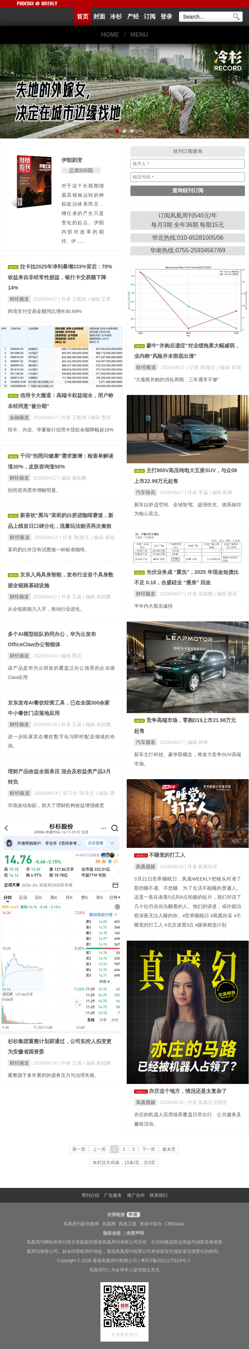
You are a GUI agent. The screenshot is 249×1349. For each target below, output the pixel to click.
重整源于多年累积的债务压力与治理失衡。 (53, 1075)
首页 (83, 16)
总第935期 (81, 170)
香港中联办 (151, 1223)
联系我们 (158, 1195)
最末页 (169, 1149)
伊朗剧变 (72, 160)
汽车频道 (145, 742)
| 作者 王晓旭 (73, 299)
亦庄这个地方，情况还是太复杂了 (188, 1091)
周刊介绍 (90, 1195)
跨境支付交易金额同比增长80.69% (45, 311)
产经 (133, 16)
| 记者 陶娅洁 (201, 367)
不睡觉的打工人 (167, 855)
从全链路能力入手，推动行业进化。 (46, 609)
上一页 (99, 1149)
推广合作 (136, 1195)
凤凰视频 (145, 866)
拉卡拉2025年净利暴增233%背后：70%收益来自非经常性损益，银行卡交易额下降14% (60, 277)
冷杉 (116, 16)
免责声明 (135, 1233)
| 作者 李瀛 (197, 492)
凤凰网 (109, 1223)
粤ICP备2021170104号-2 (165, 1260)
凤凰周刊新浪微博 (81, 1223)
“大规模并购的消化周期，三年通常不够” (176, 379)
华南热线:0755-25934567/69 (187, 250)
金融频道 (19, 417)
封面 (99, 16)
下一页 (148, 1149)
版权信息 (112, 1233)
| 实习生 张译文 (78, 793)
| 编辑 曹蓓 (99, 417)
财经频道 (19, 299)
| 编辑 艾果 (99, 299)
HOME (110, 35)
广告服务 (113, 1195)
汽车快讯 (145, 492)
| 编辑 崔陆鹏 (72, 478)
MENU (139, 35)
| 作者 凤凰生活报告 (206, 1102)
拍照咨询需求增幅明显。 (34, 490)
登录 (166, 16)
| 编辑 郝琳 (220, 492)
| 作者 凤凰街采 (201, 866)
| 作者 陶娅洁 (75, 537)
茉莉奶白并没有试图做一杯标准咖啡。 (49, 549)
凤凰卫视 (127, 1223)
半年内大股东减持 (153, 606)
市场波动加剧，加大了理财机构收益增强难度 (56, 805)
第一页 (79, 1149)
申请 (132, 1214)
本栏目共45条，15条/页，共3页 (124, 1162)
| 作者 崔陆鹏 (199, 594)
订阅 (150, 16)
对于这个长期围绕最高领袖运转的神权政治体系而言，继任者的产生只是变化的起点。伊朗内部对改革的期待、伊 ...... (83, 213)
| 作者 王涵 (71, 597)
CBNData (174, 1223)
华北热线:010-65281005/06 (188, 238)
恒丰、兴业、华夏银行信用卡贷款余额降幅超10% (61, 429)
